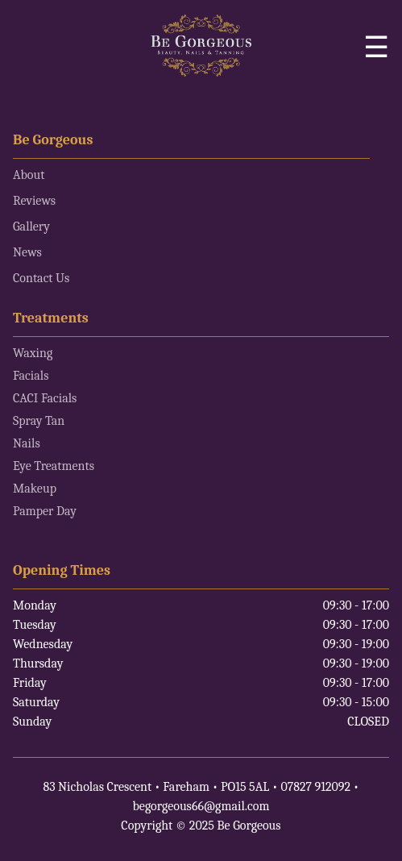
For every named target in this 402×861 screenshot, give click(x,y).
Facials (30, 375)
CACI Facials (45, 398)
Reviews (34, 200)
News (27, 252)
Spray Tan (38, 421)
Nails (26, 443)
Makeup (34, 488)
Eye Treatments (53, 466)
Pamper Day (45, 511)
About (28, 175)
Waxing (32, 353)
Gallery (31, 226)
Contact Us (41, 278)
